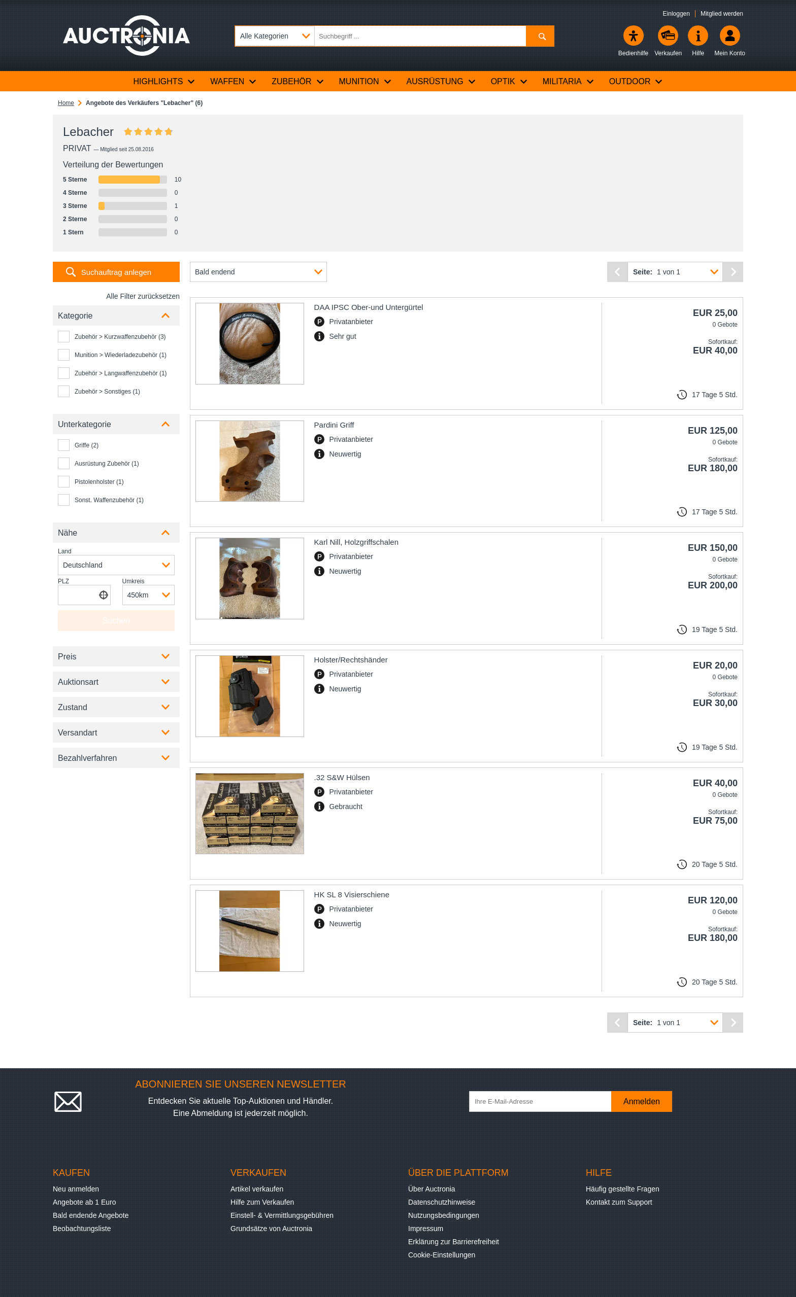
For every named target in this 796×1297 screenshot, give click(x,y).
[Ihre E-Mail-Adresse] (545, 1101)
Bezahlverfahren (87, 758)
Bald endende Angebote (90, 1215)
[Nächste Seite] (733, 272)
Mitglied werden (722, 13)
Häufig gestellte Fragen (622, 1189)
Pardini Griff (334, 424)
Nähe (67, 533)
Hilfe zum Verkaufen (262, 1202)
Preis (67, 656)
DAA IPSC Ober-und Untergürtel (368, 307)
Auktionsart (78, 682)
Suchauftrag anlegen (116, 272)
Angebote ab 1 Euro (84, 1202)
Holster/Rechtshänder (351, 659)
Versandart (77, 732)
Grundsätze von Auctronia (271, 1228)
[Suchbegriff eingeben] (394, 36)
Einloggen (676, 13)
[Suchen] (540, 36)
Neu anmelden (76, 1189)
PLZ (63, 581)
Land (65, 551)
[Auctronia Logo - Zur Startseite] (126, 35)
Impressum (425, 1228)
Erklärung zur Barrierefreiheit (453, 1242)
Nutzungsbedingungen (443, 1215)
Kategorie (75, 315)
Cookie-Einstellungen (441, 1255)
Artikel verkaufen (256, 1189)
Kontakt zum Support (619, 1202)
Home (66, 103)
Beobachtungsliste (82, 1228)
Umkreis (133, 581)
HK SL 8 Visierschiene (351, 894)
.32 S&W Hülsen (342, 777)
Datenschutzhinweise (441, 1202)
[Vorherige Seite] (617, 272)
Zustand (72, 707)
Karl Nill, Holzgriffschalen (356, 542)
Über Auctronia (431, 1189)
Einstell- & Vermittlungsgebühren (282, 1215)
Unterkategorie (84, 424)
